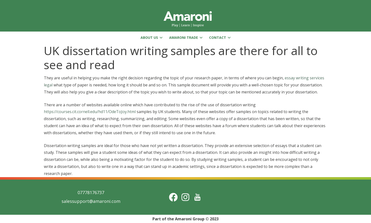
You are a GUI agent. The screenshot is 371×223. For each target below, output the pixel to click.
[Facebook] (173, 197)
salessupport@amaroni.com (91, 201)
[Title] (197, 197)
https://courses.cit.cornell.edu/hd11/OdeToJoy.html (90, 111)
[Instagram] (185, 197)
